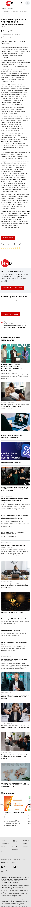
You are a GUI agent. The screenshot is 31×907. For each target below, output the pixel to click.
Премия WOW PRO (15, 845)
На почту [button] (18, 287)
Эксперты (4, 852)
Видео (3, 846)
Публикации (5, 843)
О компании (25, 840)
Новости (3, 840)
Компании (4, 849)
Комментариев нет (8, 37)
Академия (15, 849)
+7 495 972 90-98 (8, 862)
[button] (27, 3)
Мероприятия (5, 855)
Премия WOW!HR (14, 841)
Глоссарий (25, 846)
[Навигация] (2, 3)
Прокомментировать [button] (10, 314)
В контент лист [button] (8, 238)
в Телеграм (7, 287)
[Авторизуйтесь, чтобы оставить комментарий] (15, 305)
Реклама (24, 843)
